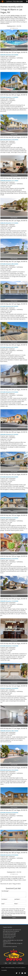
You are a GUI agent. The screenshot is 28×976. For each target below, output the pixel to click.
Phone (15, 903)
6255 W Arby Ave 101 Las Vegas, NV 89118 (13, 261)
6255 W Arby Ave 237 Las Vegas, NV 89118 (13, 810)
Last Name (16, 899)
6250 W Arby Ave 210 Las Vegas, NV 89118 (13, 768)
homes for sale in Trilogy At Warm (12, 883)
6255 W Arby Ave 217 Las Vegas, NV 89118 (13, 728)
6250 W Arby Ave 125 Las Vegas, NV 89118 (13, 52)
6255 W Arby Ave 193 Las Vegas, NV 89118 (13, 474)
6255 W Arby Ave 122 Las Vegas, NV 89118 (13, 686)
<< (10, 28)
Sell (10, 963)
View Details (14, 49)
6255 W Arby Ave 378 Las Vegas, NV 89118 (13, 599)
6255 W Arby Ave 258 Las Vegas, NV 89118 (13, 345)
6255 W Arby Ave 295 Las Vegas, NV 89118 (13, 432)
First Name (4, 899)
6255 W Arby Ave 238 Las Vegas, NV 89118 (13, 643)
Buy (6, 963)
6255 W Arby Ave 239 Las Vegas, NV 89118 (13, 389)
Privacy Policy (8, 915)
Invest (14, 963)
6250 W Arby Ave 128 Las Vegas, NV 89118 (13, 556)
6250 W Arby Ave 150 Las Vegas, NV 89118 (13, 515)
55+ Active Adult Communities (9, 936)
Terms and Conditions (20, 967)
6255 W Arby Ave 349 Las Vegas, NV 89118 (13, 95)
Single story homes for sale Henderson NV (12, 929)
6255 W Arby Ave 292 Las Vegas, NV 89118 (13, 137)
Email (2, 903)
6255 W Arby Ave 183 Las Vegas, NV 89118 (13, 178)
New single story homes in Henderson (11, 931)
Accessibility (4, 970)
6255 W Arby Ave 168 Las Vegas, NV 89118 (13, 852)
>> (17, 28)
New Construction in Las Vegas (9, 933)
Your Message (4, 891)
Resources (21, 963)
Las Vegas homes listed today (9, 934)
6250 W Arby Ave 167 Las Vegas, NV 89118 (13, 304)
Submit (14, 917)
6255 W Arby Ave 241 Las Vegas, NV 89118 (13, 220)
